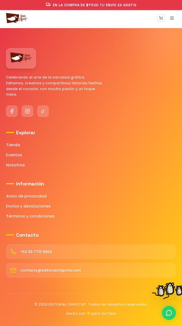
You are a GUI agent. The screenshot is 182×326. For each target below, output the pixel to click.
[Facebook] (12, 111)
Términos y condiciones (30, 216)
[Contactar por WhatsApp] (169, 313)
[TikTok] (43, 111)
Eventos (14, 155)
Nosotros (15, 165)
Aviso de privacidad (26, 196)
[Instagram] (27, 111)
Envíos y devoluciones (28, 206)
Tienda (13, 145)
